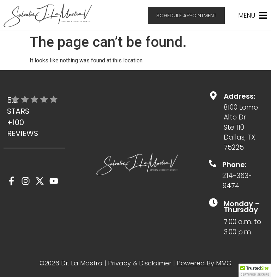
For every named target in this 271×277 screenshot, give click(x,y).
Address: (239, 96)
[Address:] (213, 95)
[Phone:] (212, 163)
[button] (255, 270)
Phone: (234, 165)
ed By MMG (214, 263)
